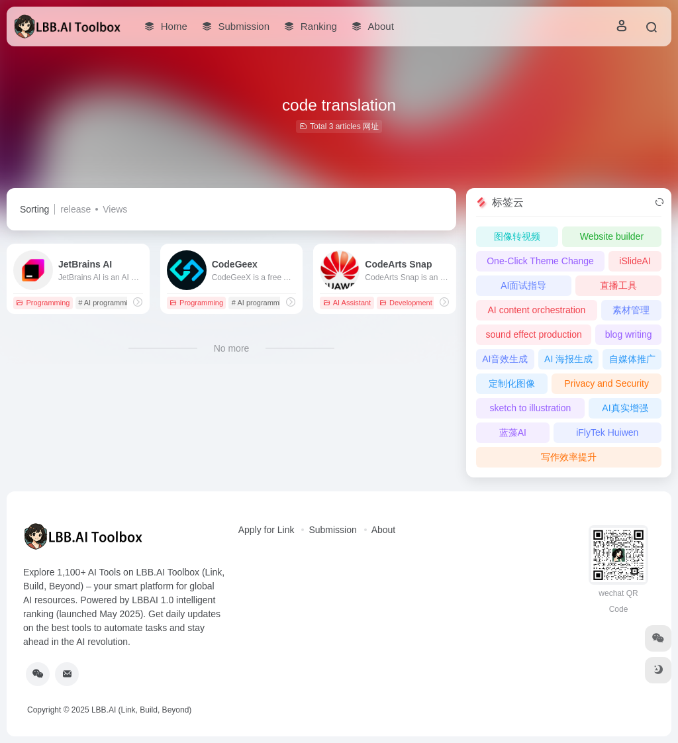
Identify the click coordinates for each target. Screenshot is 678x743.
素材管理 (631, 310)
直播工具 (618, 285)
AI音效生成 (505, 359)
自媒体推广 (632, 359)
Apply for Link (266, 529)
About (383, 529)
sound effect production (533, 334)
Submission (332, 529)
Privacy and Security (606, 383)
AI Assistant (347, 303)
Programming (43, 303)
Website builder (612, 236)
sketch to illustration (530, 408)
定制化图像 (512, 383)
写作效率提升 (569, 457)
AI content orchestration (537, 310)
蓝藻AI (512, 432)
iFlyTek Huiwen (607, 432)
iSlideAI (634, 261)
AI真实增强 (625, 408)
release (75, 209)
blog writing (628, 334)
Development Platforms (422, 303)
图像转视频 (517, 236)
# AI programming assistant (122, 303)
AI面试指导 (523, 285)
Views (115, 209)
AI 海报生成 (568, 359)
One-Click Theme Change (540, 261)
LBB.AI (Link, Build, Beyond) (141, 710)
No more (232, 348)
